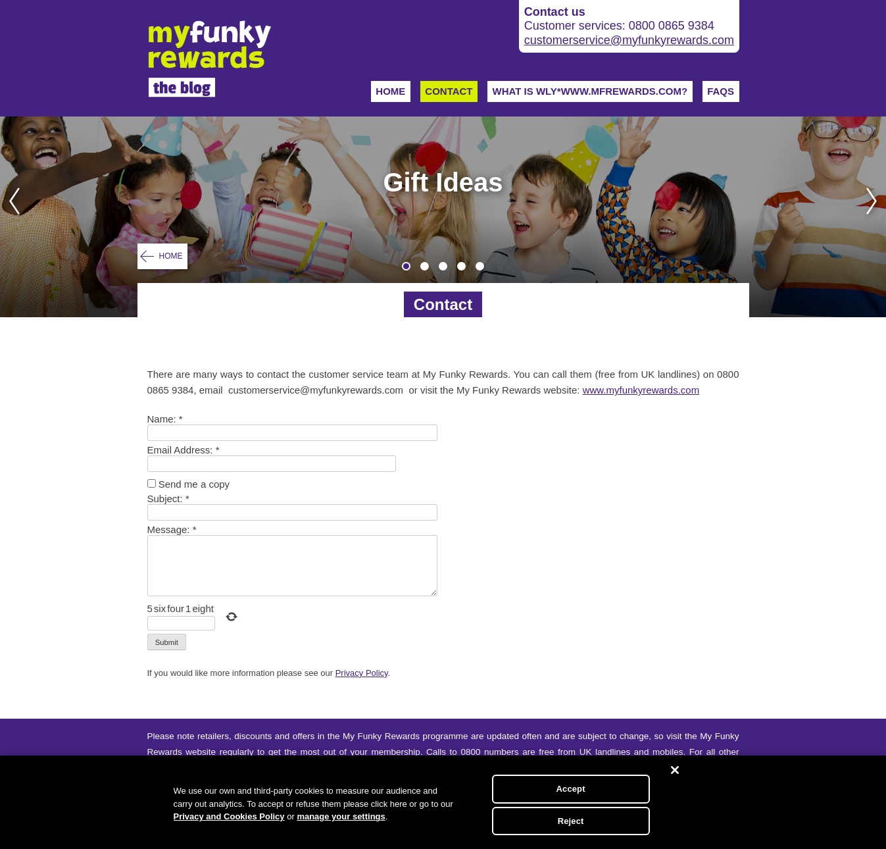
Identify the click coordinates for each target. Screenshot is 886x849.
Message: (172, 529)
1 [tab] (406, 266)
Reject (571, 821)
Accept (570, 789)
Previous (10, 216)
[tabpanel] (443, 216)
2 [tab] (424, 266)
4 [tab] (461, 266)
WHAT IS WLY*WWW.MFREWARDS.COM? (590, 91)
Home (390, 91)
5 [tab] (480, 266)
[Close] (674, 770)
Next (876, 216)
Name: (165, 418)
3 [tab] (443, 266)
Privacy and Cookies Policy (229, 816)
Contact (448, 91)
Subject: (168, 498)
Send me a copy (194, 484)
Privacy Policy (361, 673)
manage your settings (341, 816)
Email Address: (183, 449)
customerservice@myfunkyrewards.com (629, 40)
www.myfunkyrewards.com (641, 390)
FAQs (720, 91)
